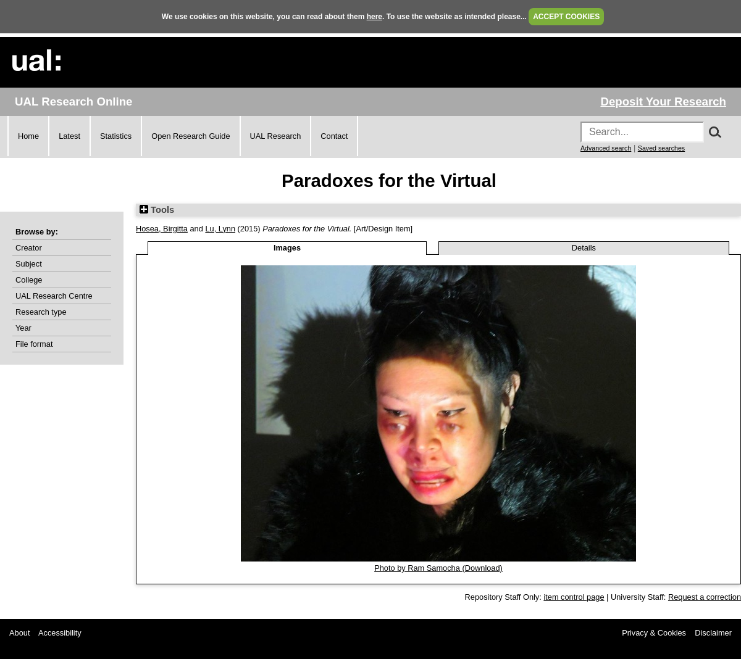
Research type (41, 312)
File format (33, 344)
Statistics (116, 136)
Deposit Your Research (663, 101)
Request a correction (704, 597)
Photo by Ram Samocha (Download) (438, 568)
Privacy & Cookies (654, 632)
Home (28, 136)
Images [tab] (287, 247)
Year (23, 328)
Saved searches (661, 148)
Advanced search (605, 148)
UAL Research (275, 136)
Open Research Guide (190, 136)
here (374, 16)
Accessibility (60, 632)
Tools (157, 210)
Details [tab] (584, 247)
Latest (69, 136)
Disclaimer (713, 632)
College (28, 279)
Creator (28, 247)
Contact (334, 136)
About (19, 632)
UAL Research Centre (54, 295)
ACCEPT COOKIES (566, 16)
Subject (28, 263)
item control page (573, 597)
